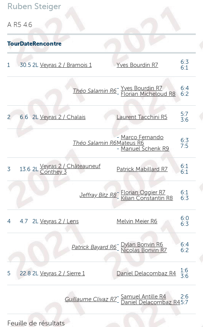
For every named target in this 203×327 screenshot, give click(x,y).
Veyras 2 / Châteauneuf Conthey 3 (70, 169)
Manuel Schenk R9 (145, 149)
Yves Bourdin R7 (137, 65)
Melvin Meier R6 (137, 221)
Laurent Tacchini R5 (142, 117)
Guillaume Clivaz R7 (91, 299)
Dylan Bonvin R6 (142, 244)
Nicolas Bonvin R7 (144, 250)
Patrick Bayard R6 (94, 247)
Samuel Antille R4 (143, 297)
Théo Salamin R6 (95, 91)
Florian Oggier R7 (143, 192)
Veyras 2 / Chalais (63, 117)
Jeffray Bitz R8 (98, 195)
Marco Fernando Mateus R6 (140, 140)
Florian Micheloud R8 (148, 94)
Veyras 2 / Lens (59, 221)
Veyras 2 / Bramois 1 (66, 65)
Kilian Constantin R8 (147, 198)
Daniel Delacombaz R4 (146, 273)
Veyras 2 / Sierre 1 (62, 273)
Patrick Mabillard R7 (142, 169)
